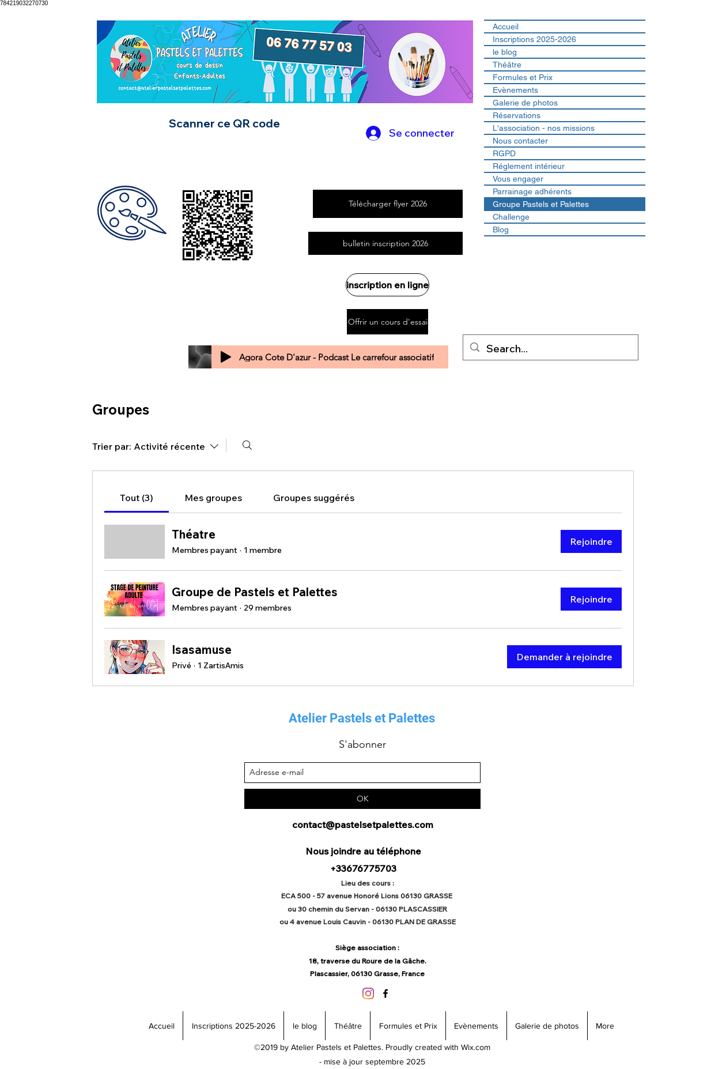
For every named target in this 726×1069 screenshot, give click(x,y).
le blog (505, 52)
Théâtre (507, 64)
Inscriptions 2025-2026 (534, 39)
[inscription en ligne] (387, 284)
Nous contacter (520, 140)
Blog (501, 229)
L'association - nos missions (544, 128)
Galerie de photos (525, 102)
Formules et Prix (523, 77)
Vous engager (518, 178)
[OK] (362, 799)
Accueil (506, 26)
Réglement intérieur (529, 166)
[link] (136, 497)
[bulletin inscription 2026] (385, 243)
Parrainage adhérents (532, 191)
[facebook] (385, 993)
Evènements (515, 90)
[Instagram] (368, 993)
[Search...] (550, 349)
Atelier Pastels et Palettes (362, 718)
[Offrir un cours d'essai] (387, 321)
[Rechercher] (247, 445)
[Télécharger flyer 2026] (388, 204)
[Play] (226, 357)
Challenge (511, 216)
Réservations (516, 115)
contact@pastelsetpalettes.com (362, 824)
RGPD (504, 153)
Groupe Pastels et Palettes (541, 204)
